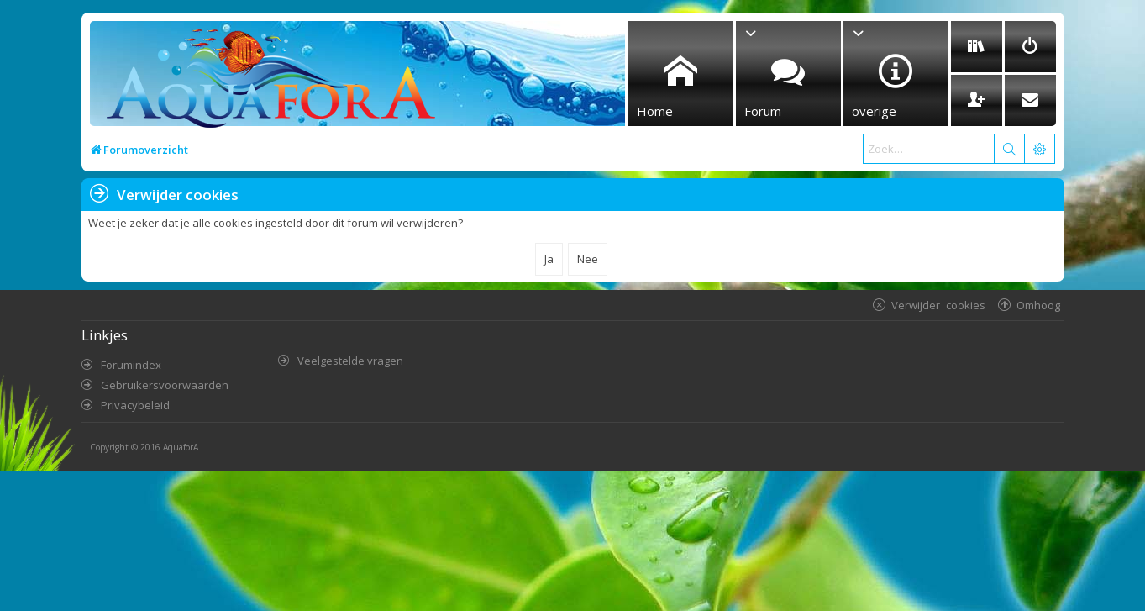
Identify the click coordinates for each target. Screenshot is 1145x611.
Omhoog (1038, 304)
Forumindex (131, 364)
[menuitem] (976, 46)
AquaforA (180, 447)
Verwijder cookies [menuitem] (938, 304)
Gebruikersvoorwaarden (164, 384)
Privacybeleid (135, 405)
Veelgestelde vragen (350, 360)
